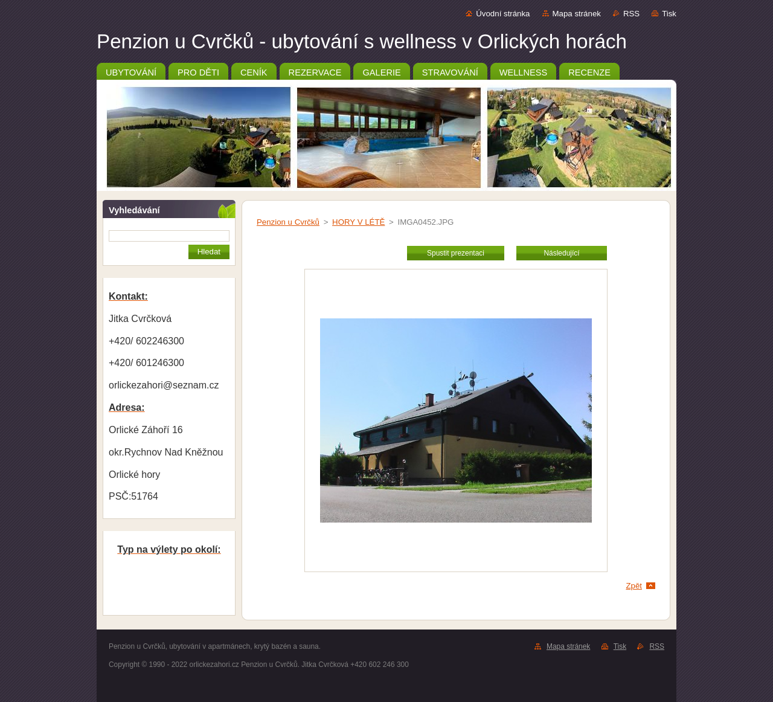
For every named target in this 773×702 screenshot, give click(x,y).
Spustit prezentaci (455, 253)
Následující (561, 253)
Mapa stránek (577, 13)
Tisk (669, 13)
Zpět (634, 585)
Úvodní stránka (503, 13)
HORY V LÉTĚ (358, 222)
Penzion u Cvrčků (288, 222)
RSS (631, 13)
